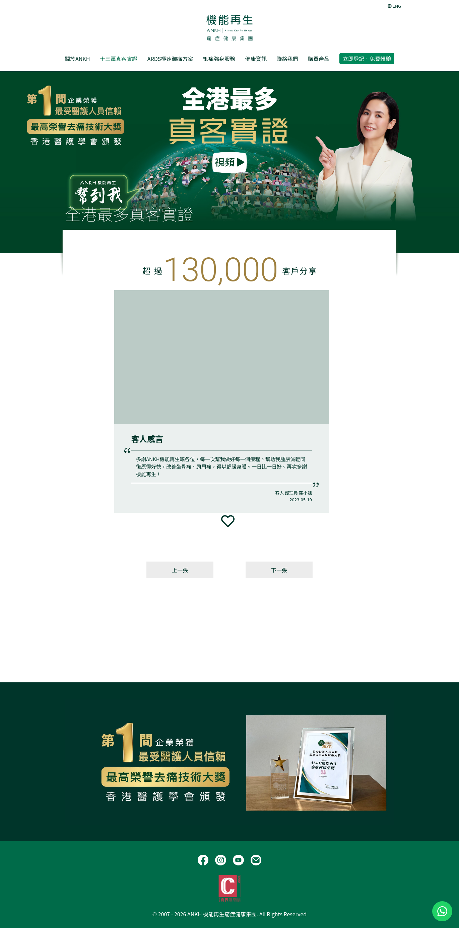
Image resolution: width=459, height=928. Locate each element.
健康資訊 (256, 59)
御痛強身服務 (219, 59)
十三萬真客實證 (118, 59)
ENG (394, 6)
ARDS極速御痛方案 (170, 59)
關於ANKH (77, 59)
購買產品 (318, 59)
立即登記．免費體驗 (367, 59)
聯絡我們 (287, 59)
